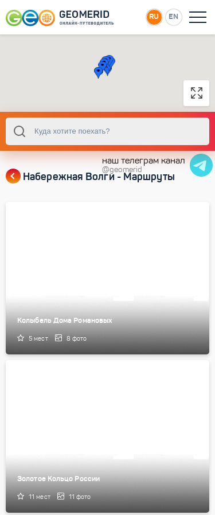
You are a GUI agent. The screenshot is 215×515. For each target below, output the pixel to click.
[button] (98, 73)
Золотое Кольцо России (58, 478)
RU (154, 16)
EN (173, 16)
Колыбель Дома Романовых (64, 320)
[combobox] (107, 131)
